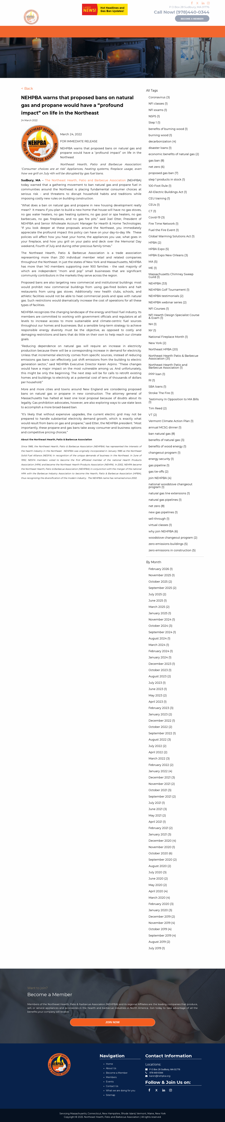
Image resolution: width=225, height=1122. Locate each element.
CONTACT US (111, 34)
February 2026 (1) (161, 569)
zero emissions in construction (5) (172, 550)
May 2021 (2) (157, 815)
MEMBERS (76, 29)
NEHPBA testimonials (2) (166, 296)
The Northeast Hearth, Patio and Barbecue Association (85, 180)
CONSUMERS (163, 29)
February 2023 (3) (161, 708)
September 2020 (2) (163, 859)
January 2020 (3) (160, 910)
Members (111, 1077)
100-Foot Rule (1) (160, 186)
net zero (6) (157, 167)
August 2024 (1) (159, 638)
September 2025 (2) (162, 588)
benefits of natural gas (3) (166, 440)
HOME (41, 29)
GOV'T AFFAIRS (116, 29)
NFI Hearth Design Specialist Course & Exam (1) (174, 316)
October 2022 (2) (160, 727)
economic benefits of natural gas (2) (174, 154)
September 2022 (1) (162, 733)
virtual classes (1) (160, 525)
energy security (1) (161, 459)
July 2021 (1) (157, 803)
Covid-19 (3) (157, 217)
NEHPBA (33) (158, 283)
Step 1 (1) (154, 122)
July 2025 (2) (157, 594)
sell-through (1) (159, 518)
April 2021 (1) (157, 821)
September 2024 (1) (162, 632)
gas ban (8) (156, 160)
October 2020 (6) (160, 853)
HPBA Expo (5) (159, 249)
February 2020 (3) (161, 904)
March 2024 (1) (159, 645)
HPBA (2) (155, 242)
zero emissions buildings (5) (168, 544)
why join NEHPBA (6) (163, 531)
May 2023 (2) (158, 695)
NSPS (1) (154, 116)
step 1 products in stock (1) (167, 179)
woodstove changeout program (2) (173, 537)
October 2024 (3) (160, 626)
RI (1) (152, 380)
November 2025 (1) (162, 575)
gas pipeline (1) (159, 465)
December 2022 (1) (162, 720)
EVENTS (94, 29)
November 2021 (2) (162, 784)
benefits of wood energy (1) (167, 446)
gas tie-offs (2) (158, 471)
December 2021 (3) (162, 777)
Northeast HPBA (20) (163, 349)
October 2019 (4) (160, 929)
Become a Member (117, 1072)
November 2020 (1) (162, 847)
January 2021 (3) (160, 834)
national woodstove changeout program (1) (170, 486)
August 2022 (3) (160, 739)
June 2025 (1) (158, 600)
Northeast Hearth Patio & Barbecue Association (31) (173, 357)
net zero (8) (157, 506)
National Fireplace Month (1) (168, 337)
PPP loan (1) (157, 374)
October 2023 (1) (160, 670)
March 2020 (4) (159, 897)
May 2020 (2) (158, 885)
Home (109, 1064)
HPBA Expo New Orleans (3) (168, 255)
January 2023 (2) (160, 714)
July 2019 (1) (157, 948)
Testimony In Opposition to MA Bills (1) (174, 401)
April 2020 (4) (158, 891)
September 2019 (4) (162, 935)
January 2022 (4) (160, 771)
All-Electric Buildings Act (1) (168, 192)
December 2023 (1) (162, 664)
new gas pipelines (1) (163, 512)
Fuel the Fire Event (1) (164, 230)
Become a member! (184, 18)
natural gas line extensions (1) (169, 493)
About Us (111, 1068)
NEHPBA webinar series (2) (168, 302)
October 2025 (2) (160, 581)
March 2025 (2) (159, 607)
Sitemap (110, 1095)
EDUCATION (141, 29)
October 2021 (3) (160, 790)
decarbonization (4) (162, 141)
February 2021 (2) (161, 828)
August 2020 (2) (160, 866)
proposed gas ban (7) (163, 173)
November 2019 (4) (162, 923)
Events (110, 1081)
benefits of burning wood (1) (168, 129)
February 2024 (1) (161, 651)
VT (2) (153, 415)
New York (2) (157, 343)
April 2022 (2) (158, 752)
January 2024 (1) (160, 657)
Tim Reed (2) (158, 408)
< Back (27, 88)
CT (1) (152, 211)
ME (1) (153, 268)
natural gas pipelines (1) (165, 500)
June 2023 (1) (158, 689)
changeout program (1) (164, 452)
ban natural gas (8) (162, 433)
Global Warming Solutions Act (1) (172, 236)
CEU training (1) (159, 198)
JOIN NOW (112, 1022)
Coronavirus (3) (159, 97)
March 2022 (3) (159, 758)
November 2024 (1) (162, 619)
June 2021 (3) (158, 809)
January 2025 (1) (160, 613)
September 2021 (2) (162, 796)
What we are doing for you (120, 1090)
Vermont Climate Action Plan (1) (171, 421)
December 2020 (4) (162, 840)
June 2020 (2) (158, 878)
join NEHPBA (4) (160, 478)
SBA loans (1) (157, 386)
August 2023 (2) (160, 676)
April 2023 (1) (158, 701)
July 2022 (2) (157, 746)
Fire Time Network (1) (163, 223)
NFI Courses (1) (159, 308)
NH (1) (153, 324)
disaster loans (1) (160, 148)
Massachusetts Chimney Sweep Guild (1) (171, 276)
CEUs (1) (154, 204)
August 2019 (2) (159, 942)
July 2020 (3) (158, 872)
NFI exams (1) (158, 110)
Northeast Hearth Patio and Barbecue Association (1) (168, 366)
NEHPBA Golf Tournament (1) (169, 289)
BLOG (182, 29)
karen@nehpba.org (159, 1076)
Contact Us (112, 1086)
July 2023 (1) (157, 683)
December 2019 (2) (162, 916)
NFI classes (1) (158, 103)
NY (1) (152, 330)
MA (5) (153, 261)
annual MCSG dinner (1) (165, 427)
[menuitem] (41, 29)
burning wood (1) (160, 135)
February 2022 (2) (161, 765)
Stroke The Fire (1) (161, 393)
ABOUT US (57, 29)
